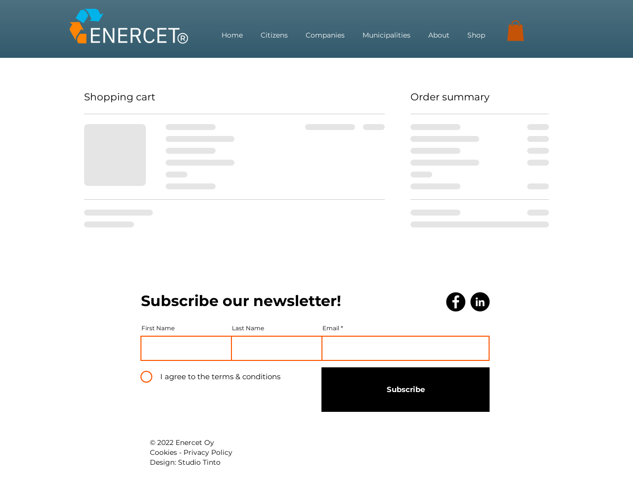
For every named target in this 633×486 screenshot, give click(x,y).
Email (330, 328)
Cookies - (166, 452)
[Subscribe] (405, 389)
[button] (515, 30)
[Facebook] (455, 301)
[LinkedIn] (480, 301)
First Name (158, 328)
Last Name (248, 328)
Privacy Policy (207, 452)
